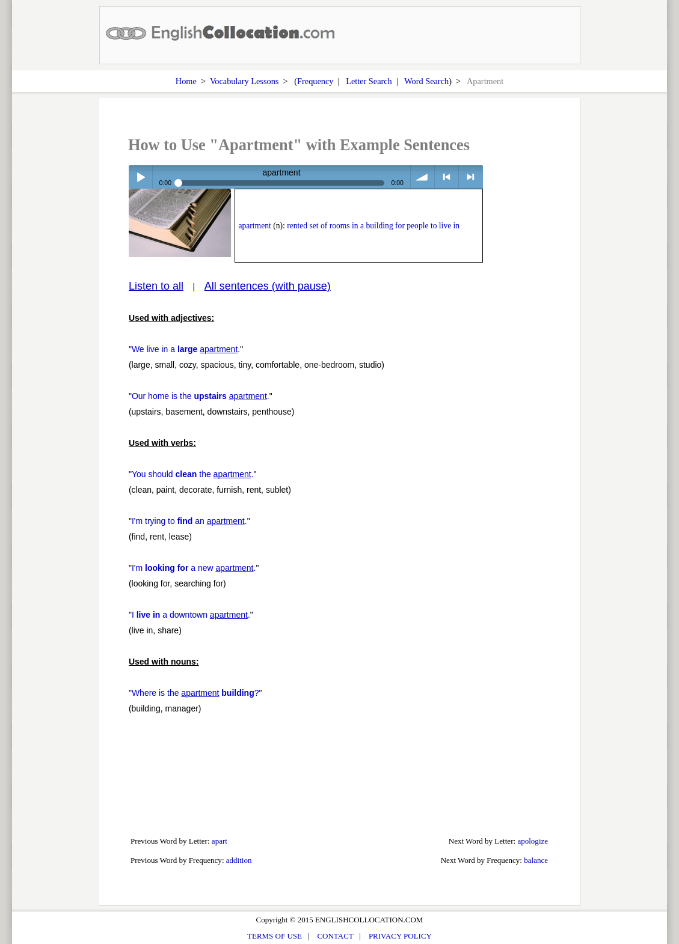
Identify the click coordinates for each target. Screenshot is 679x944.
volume (422, 177)
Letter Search (369, 81)
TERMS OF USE (274, 935)
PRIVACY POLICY (400, 935)
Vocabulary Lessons (244, 81)
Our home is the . (200, 396)
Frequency (315, 81)
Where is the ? (195, 693)
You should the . (193, 474)
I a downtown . (191, 615)
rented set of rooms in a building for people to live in (373, 225)
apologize (532, 840)
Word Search (426, 81)
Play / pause (140, 177)
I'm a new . (194, 568)
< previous (446, 177)
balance (536, 860)
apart (219, 840)
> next (470, 177)
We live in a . (186, 349)
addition (239, 860)
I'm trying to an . (189, 521)
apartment (254, 225)
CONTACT (335, 935)
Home (186, 81)
